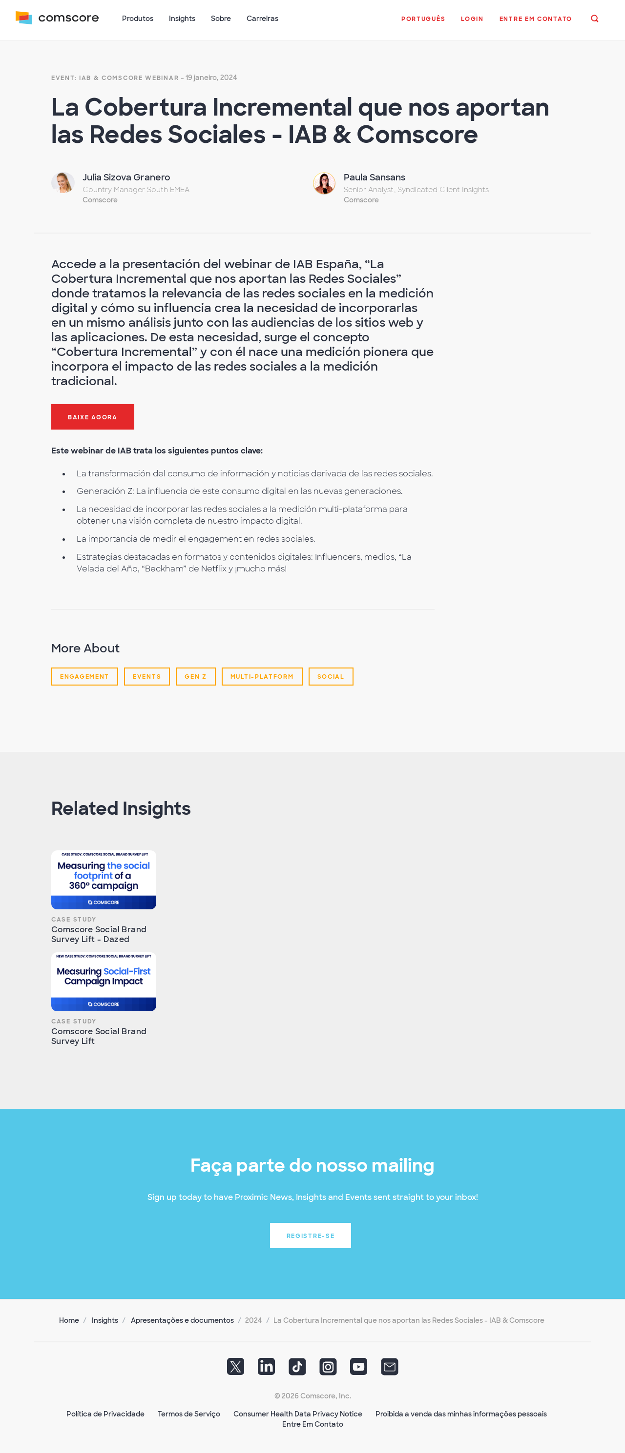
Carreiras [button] (262, 18)
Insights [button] (182, 18)
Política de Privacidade (105, 1414)
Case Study (74, 919)
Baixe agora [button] (93, 417)
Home (69, 1320)
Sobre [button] (221, 18)
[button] (423, 24)
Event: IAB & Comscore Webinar (115, 78)
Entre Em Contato (312, 1424)
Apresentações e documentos (182, 1320)
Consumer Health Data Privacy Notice (297, 1414)
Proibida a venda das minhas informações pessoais (461, 1414)
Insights (105, 1320)
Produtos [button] (137, 18)
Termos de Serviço (189, 1414)
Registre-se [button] (311, 1236)
